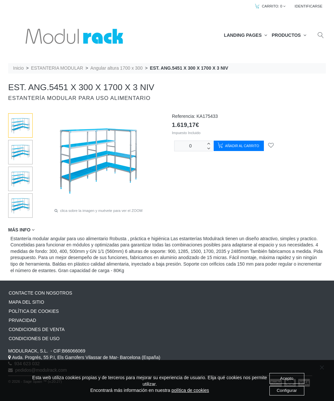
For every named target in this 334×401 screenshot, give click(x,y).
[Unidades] (190, 146)
